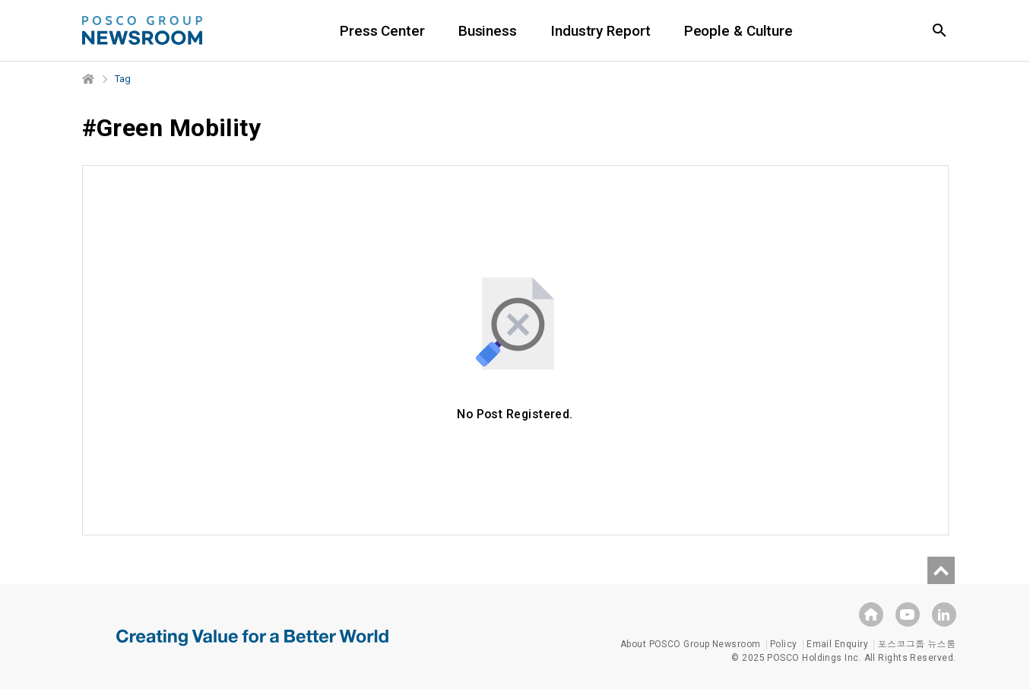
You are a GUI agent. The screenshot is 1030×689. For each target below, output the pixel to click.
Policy (783, 644)
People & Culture (738, 31)
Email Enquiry (837, 644)
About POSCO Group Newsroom (690, 644)
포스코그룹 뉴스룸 (916, 644)
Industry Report (600, 31)
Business (487, 31)
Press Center (382, 31)
